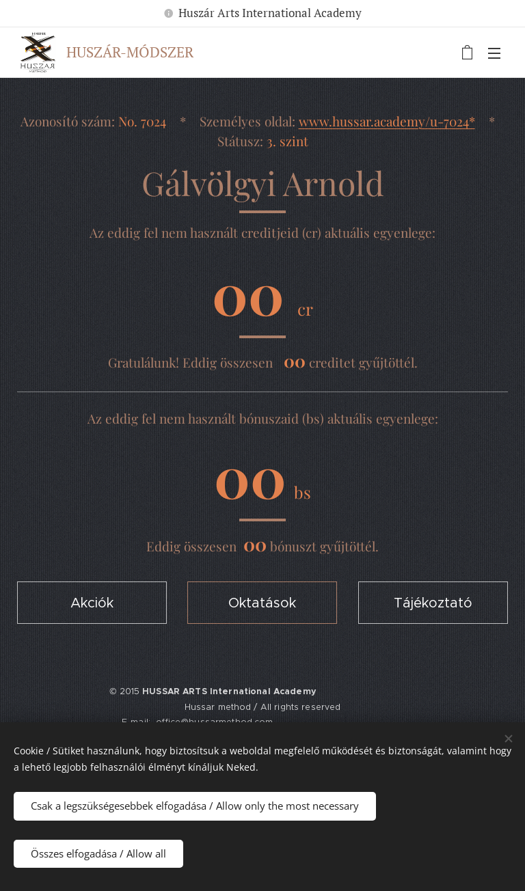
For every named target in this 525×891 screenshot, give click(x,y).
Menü (494, 53)
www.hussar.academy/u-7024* (387, 121)
